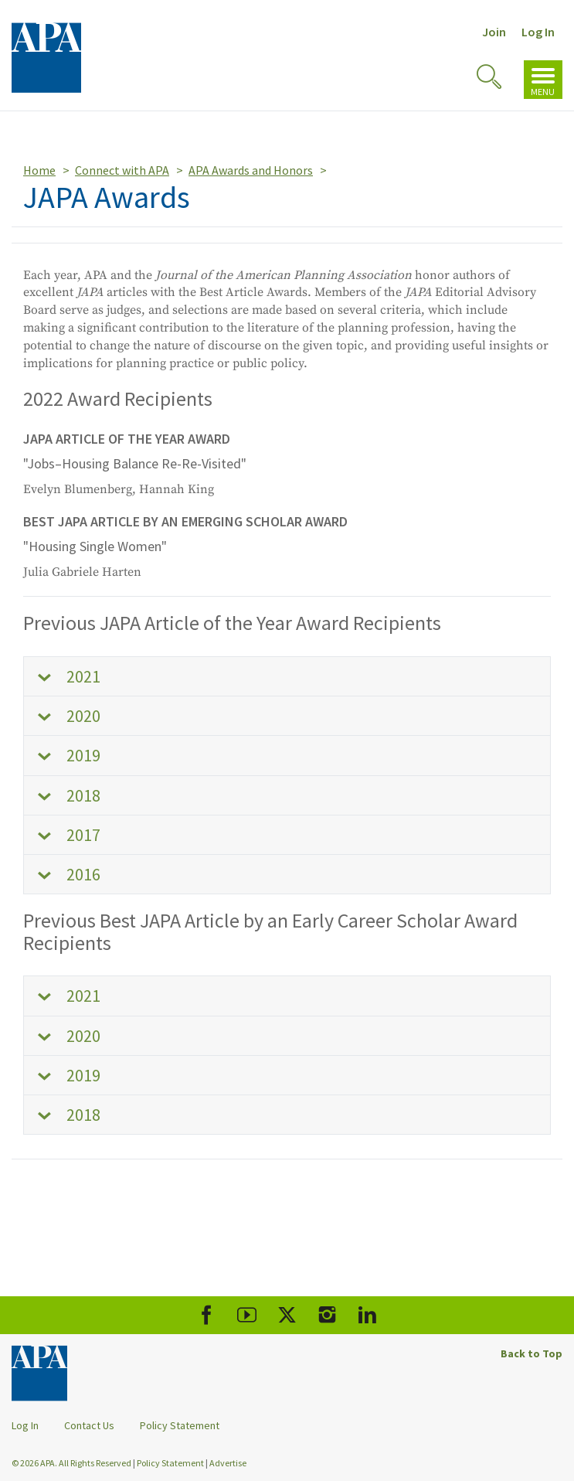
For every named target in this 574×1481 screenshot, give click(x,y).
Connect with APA (122, 170)
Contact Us (89, 1425)
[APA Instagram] (327, 1315)
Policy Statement (179, 1425)
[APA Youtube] (247, 1315)
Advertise (227, 1463)
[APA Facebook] (207, 1315)
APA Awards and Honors (251, 170)
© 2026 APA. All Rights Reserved (72, 1463)
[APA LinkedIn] (367, 1315)
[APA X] (287, 1315)
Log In (538, 31)
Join (494, 31)
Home (39, 170)
